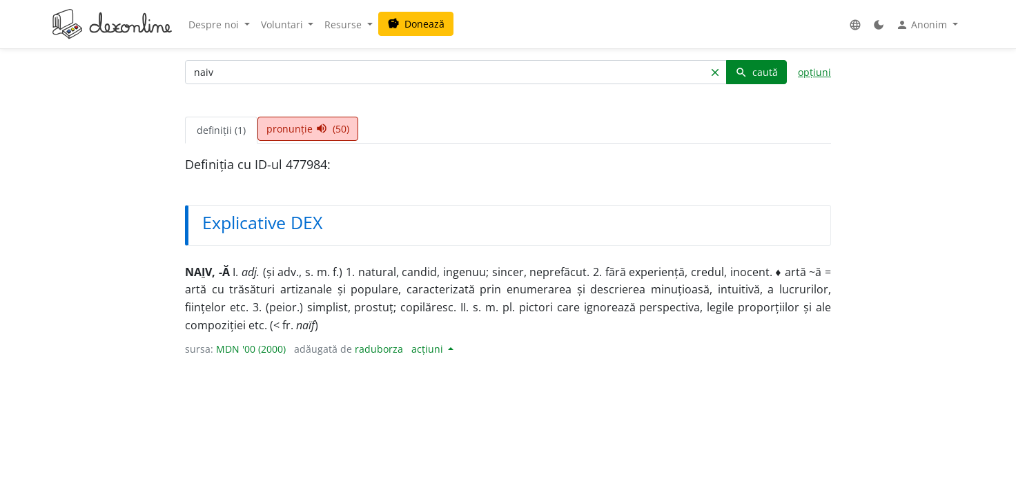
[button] (855, 24)
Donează (415, 23)
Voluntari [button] (283, 24)
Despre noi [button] (215, 24)
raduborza (379, 348)
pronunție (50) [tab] (307, 128)
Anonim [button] (923, 25)
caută (756, 72)
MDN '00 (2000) (251, 348)
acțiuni (428, 348)
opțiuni (814, 72)
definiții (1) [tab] (221, 130)
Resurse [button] (344, 24)
